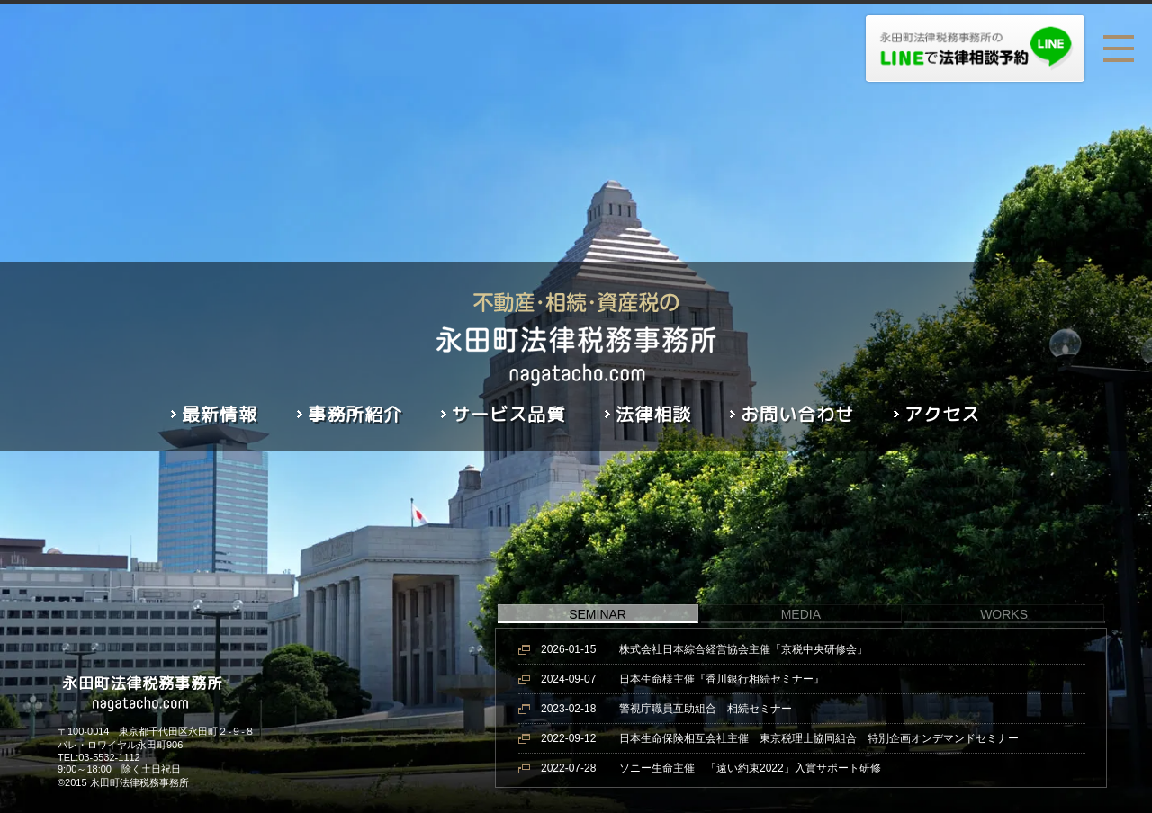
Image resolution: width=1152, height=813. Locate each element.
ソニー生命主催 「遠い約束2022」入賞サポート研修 (711, 768)
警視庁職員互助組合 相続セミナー (666, 709)
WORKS (1004, 614)
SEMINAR (597, 614)
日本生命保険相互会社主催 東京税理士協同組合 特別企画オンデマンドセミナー (780, 738)
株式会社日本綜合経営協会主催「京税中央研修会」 (704, 649)
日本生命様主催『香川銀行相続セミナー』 (682, 679)
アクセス (942, 414)
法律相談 (653, 414)
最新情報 (219, 414)
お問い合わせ (797, 414)
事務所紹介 (355, 414)
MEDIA (801, 614)
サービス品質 (508, 414)
